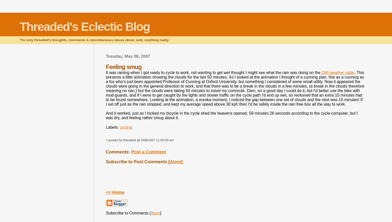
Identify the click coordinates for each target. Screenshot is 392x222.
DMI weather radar (338, 72)
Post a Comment (148, 152)
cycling (126, 127)
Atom (175, 161)
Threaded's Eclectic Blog (85, 26)
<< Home (115, 192)
